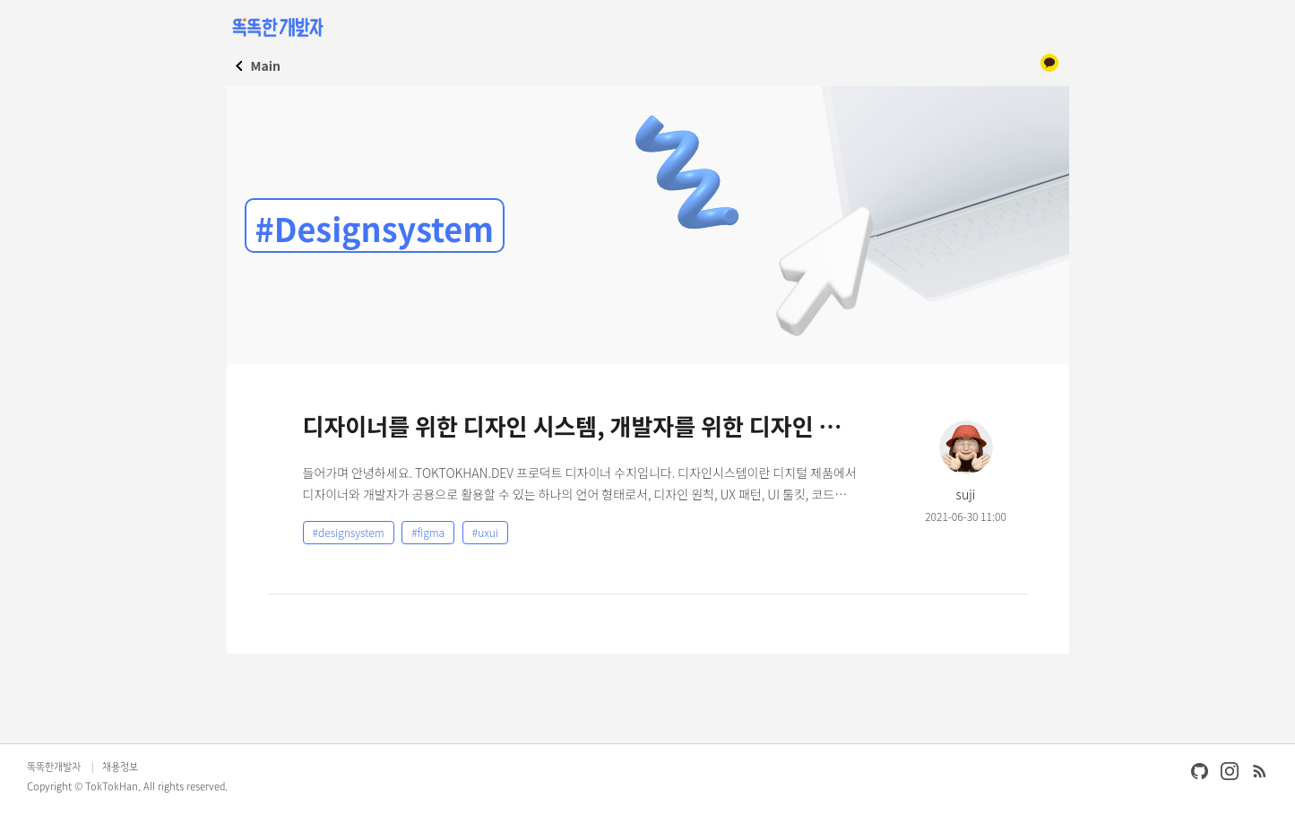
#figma (428, 532)
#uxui (485, 532)
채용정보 (120, 767)
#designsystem (348, 532)
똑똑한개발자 (54, 767)
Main (266, 65)
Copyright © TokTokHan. (84, 787)
